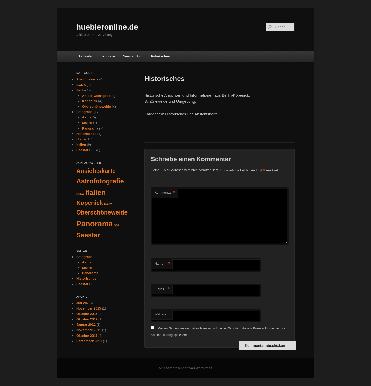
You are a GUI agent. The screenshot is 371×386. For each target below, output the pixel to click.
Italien (81, 145)
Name (162, 264)
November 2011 (88, 330)
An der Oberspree (96, 96)
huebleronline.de (107, 27)
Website (160, 314)
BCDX (81, 85)
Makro (87, 123)
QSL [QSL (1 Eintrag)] (117, 225)
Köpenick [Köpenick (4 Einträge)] (89, 203)
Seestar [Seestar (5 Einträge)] (88, 235)
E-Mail (162, 289)
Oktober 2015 (86, 314)
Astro (86, 117)
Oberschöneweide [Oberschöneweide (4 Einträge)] (102, 212)
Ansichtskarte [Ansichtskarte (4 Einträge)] (96, 171)
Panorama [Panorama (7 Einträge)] (94, 223)
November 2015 (88, 308)
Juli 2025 (83, 303)
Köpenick (89, 101)
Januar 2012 (86, 325)
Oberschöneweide (96, 106)
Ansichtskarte (87, 79)
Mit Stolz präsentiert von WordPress (185, 368)
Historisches (160, 56)
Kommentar (164, 192)
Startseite (85, 56)
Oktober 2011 (86, 336)
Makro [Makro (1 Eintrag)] (108, 203)
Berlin (81, 90)
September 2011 (89, 341)
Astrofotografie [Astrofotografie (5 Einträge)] (100, 181)
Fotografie (107, 56)
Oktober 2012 (86, 319)
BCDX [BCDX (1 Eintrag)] (80, 193)
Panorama (90, 128)
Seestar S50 (132, 56)
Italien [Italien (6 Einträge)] (95, 192)
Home (81, 139)
